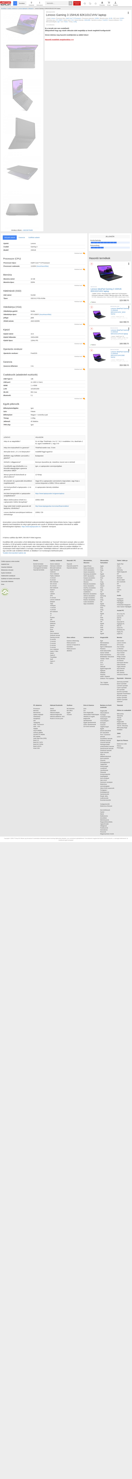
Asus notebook (54, 633)
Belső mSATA (37, 746)
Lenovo (53, 18)
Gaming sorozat (55, 637)
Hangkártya (36, 718)
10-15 (102, 660)
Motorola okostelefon (89, 584)
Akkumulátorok (105, 713)
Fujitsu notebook (55, 576)
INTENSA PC (121, 630)
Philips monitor (121, 656)
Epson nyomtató (121, 683)
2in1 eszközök (121, 582)
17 (50, 615)
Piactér (35, 560)
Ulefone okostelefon (89, 596)
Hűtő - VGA (36, 726)
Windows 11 (120, 321)
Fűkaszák (103, 772)
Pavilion (52, 617)
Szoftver (69, 705)
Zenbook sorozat (55, 635)
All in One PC (121, 614)
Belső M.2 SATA (38, 742)
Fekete (66, 21)
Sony (101, 625)
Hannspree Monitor (122, 662)
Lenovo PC (120, 616)
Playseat (102, 674)
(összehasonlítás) (43, 266)
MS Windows (70, 708)
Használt (69, 564)
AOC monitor (121, 654)
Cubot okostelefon (88, 602)
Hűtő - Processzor (38, 724)
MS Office (69, 710)
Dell (118, 592)
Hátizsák (102, 666)
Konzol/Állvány (104, 684)
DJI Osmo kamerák (89, 726)
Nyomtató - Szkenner (124, 678)
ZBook (52, 631)
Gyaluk (104, 812)
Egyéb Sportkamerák (90, 722)
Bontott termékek (38, 564)
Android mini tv (88, 637)
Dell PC (119, 618)
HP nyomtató (121, 689)
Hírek (2, 584)
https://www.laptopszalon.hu (31, 526)
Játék (119, 733)
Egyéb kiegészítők (105, 668)
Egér (101, 641)
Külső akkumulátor (105, 651)
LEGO (119, 737)
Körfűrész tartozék (105, 740)
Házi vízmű (103, 780)
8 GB (119, 295)
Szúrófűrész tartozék (106, 738)
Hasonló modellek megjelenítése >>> (59, 39)
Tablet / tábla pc (122, 560)
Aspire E (52, 655)
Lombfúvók (103, 768)
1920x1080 (87, 20)
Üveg (101, 570)
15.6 (72, 20)
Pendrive (102, 649)
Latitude (52, 594)
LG (101, 615)
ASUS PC (120, 628)
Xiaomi (102, 586)
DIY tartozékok (104, 732)
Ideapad (52, 601)
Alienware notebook (56, 566)
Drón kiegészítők (88, 712)
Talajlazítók (103, 764)
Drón (84, 708)
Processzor (36, 708)
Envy (51, 629)
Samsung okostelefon (89, 574)
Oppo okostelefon (88, 604)
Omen (52, 627)
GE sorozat (53, 584)
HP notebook (54, 611)
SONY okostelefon (88, 576)
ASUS (119, 586)
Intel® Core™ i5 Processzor (73, 18)
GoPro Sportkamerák (89, 724)
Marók (103, 814)
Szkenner (120, 701)
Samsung (103, 596)
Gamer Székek (104, 652)
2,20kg (75, 21)
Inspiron (52, 590)
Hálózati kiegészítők (56, 714)
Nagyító (119, 720)
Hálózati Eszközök (56, 705)
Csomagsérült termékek (40, 568)
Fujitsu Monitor (121, 666)
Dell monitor (120, 641)
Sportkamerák (87, 720)
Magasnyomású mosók (107, 834)
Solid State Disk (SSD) (40, 738)
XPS (51, 595)
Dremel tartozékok (106, 730)
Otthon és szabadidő (124, 710)
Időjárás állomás (121, 724)
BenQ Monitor (121, 658)
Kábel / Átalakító (105, 676)
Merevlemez (36, 712)
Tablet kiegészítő (122, 572)
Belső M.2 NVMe (38, 744)
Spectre (52, 625)
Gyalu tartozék (104, 752)
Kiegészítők (104, 637)
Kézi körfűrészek (106, 810)
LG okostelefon (87, 580)
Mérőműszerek (104, 820)
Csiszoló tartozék (105, 742)
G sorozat (53, 597)
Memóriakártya (104, 643)
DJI (84, 710)
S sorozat (53, 647)
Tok (101, 572)
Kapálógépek (104, 776)
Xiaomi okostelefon (89, 572)
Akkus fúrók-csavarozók (107, 788)
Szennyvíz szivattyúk (106, 782)
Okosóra (85, 582)
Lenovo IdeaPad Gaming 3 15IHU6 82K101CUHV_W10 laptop (120, 311)
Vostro (52, 592)
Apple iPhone (87, 566)
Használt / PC (71, 560)
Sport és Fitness (122, 740)
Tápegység (36, 722)
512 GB (94, 297)
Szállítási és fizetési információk (10, 578)
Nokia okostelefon (88, 568)
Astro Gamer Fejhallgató (124, 607)
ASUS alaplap (37, 730)
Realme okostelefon (89, 600)
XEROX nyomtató (122, 699)
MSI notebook (54, 582)
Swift (51, 659)
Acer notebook (54, 649)
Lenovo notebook (55, 599)
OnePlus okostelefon (89, 588)
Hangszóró (120, 599)
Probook (52, 621)
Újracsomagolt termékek (40, 566)
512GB (122, 18)
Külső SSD (36, 748)
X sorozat (53, 641)
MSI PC (119, 626)
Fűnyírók (102, 760)
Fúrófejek (104, 715)
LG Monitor (120, 649)
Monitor (119, 637)
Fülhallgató (120, 603)
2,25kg (124, 322)
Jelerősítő (53, 710)
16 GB (110, 18)
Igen (58, 21)
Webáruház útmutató (7, 570)
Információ (40, 3)
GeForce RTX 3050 (112, 297)
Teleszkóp (120, 716)
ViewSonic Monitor (122, 674)
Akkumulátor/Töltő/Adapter (91, 714)
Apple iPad (120, 564)
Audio (119, 595)
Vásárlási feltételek (6, 567)
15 (50, 613)
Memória (35, 710)
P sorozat (53, 643)
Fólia (101, 568)
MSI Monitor (120, 670)
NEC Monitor (121, 672)
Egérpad (102, 670)
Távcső (119, 718)
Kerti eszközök (104, 758)
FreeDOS (105, 20)
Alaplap (35, 728)
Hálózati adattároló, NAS (57, 716)
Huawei (102, 576)
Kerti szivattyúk (104, 778)
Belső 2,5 (36, 740)
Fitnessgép (120, 748)
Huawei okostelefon (89, 578)
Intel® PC (120, 634)
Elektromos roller (122, 744)
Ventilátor (119, 729)
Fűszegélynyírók (105, 762)
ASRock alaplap (38, 732)
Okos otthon (71, 637)
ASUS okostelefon (88, 570)
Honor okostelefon (88, 586)
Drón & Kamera (88, 705)
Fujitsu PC (120, 632)
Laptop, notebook (56, 560)
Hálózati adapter (55, 712)
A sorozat (53, 578)
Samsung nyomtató (122, 681)
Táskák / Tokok (104, 658)
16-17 (102, 664)
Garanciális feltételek (7, 581)
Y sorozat (53, 607)
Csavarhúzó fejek (106, 717)
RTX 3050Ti (59, 20)
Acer (118, 588)
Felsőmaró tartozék (106, 750)
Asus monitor (121, 652)
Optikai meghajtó (38, 714)
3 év (121, 20)
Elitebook (52, 623)
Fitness (119, 746)
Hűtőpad (102, 672)
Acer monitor (120, 647)
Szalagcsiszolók (105, 804)
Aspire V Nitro (54, 651)
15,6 (127, 297)
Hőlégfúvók (103, 826)
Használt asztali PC (72, 566)
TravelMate (53, 657)
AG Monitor (120, 660)
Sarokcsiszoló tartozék (106, 748)
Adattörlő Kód (5, 564)
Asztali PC (120, 610)
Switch (52, 653)
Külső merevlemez (105, 654)
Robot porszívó (71, 643)
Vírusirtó (69, 714)
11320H (96, 18)
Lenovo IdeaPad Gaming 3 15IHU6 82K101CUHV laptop (106, 290)
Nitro (51, 663)
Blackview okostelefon (89, 594)
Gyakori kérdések (6, 573)
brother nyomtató (122, 697)
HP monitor (120, 645)
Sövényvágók (105, 766)
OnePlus (102, 606)
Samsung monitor (122, 651)
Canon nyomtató (122, 687)
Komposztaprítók (105, 774)
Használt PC (120, 622)
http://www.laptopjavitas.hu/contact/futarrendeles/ (52, 506)
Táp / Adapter (104, 682)
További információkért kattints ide (14, 553)
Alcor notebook (54, 574)
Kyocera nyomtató (122, 691)
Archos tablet (121, 580)
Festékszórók (104, 828)
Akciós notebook (55, 564)
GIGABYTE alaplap (39, 734)
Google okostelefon (89, 598)
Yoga (51, 603)
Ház (34, 720)
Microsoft (119, 578)
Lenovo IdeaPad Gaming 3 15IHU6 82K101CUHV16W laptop (120, 354)
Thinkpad (52, 605)
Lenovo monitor (121, 643)
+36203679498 (27, 230)
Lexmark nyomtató (122, 685)
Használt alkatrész (72, 568)
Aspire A (52, 661)
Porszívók (103, 832)
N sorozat (53, 639)
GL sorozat (53, 586)
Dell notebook (54, 588)
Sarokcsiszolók (105, 794)
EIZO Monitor (121, 668)
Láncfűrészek (105, 770)
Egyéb (102, 574)
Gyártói (112, 322)
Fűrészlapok (105, 719)
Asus (118, 566)
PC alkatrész (37, 705)
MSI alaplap (36, 736)
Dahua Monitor (121, 664)
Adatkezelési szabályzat (8, 576)
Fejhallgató (120, 601)
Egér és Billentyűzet (106, 647)
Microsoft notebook (55, 568)
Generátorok (104, 830)
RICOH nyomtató (122, 695)
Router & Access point (56, 718)
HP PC (119, 620)
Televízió (120, 705)
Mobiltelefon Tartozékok (107, 656)
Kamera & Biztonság (73, 641)
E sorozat (53, 580)
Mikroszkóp (120, 714)
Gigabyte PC (120, 624)
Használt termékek (38, 570)
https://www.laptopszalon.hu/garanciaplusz (49, 493)
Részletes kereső (77, 3)
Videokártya (36, 716)
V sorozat (53, 609)
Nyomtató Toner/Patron (123, 693)
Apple (102, 566)
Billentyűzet (103, 645)
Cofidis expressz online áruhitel (10, 561)
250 (51, 619)
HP (118, 574)
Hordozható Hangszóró (123, 605)
